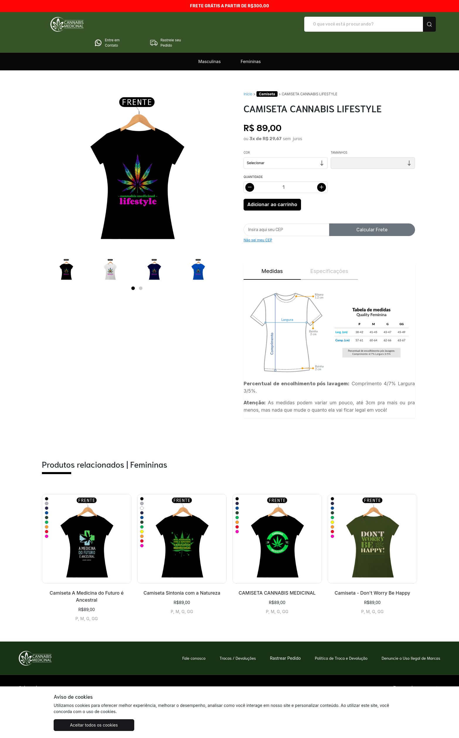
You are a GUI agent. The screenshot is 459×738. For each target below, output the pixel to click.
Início (248, 77)
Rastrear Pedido (285, 641)
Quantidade (253, 160)
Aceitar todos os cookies (83, 724)
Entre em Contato (352, 24)
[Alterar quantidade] (286, 170)
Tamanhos (339, 136)
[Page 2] (140, 272)
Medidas (272, 255)
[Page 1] (133, 272)
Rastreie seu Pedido (411, 24)
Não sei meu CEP (258, 223)
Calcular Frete (371, 213)
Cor (247, 136)
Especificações (329, 255)
